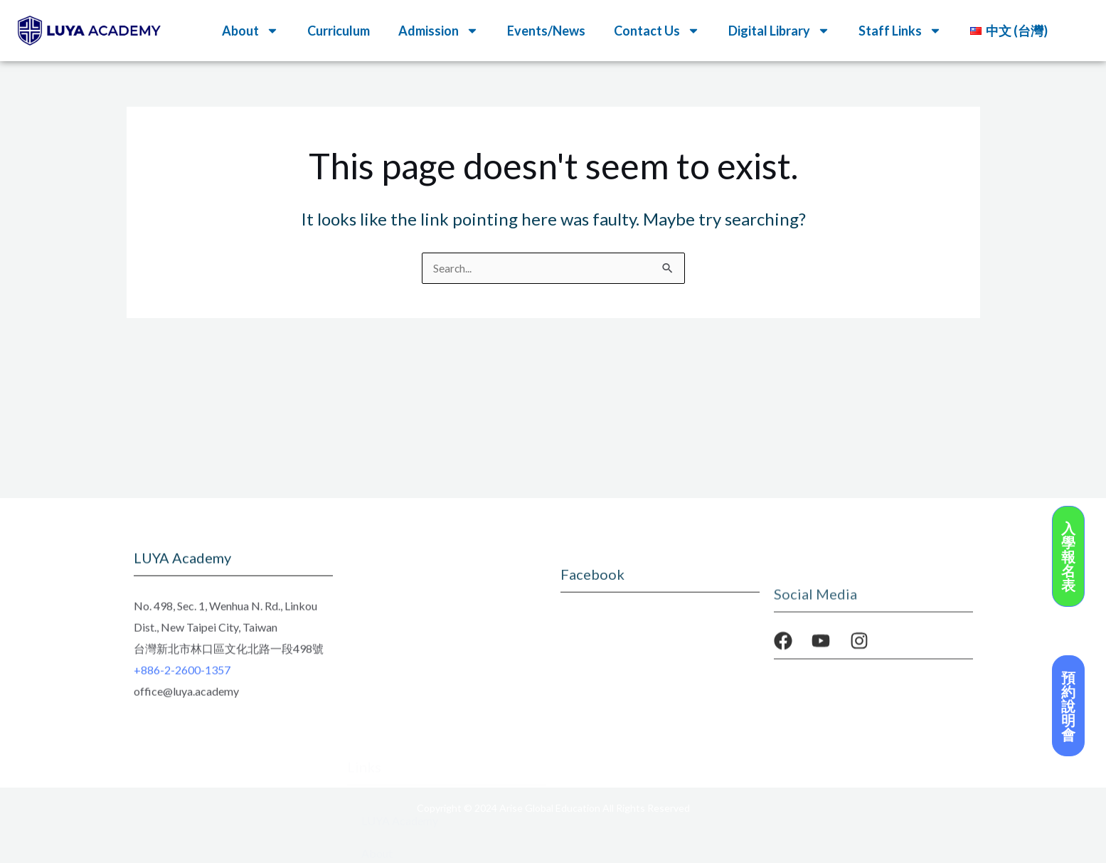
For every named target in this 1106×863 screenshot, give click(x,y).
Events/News (546, 30)
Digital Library (779, 30)
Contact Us (657, 30)
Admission (438, 30)
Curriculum (338, 30)
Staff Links (900, 30)
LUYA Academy (399, 664)
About (250, 30)
